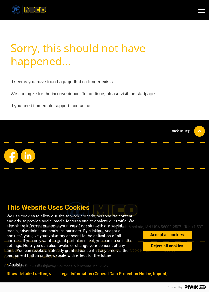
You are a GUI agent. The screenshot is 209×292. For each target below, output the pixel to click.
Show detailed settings (29, 274)
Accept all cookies (167, 234)
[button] (187, 131)
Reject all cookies (167, 245)
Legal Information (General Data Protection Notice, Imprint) (114, 274)
